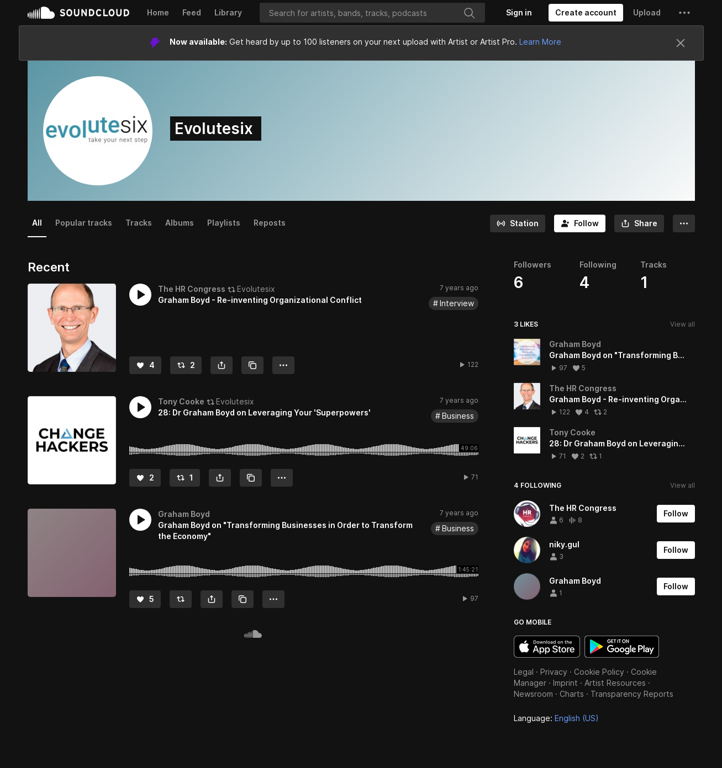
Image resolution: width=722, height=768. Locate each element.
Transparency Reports (632, 693)
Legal (524, 671)
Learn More (540, 41)
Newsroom (533, 693)
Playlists (223, 222)
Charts (572, 693)
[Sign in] (519, 13)
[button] (684, 12)
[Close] (680, 43)
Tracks (138, 222)
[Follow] (579, 223)
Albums (179, 222)
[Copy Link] (252, 365)
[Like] (145, 365)
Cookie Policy (599, 671)
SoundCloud (78, 13)
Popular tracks (83, 222)
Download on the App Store (547, 647)
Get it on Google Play (621, 647)
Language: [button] (556, 718)
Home (158, 12)
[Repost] (186, 365)
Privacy (553, 671)
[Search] (372, 13)
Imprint (565, 682)
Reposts (270, 222)
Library (228, 12)
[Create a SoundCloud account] (586, 13)
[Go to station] (517, 223)
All (37, 222)
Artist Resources (615, 682)
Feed (191, 12)
